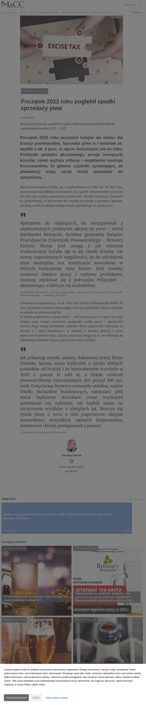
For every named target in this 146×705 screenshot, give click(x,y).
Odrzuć (36, 697)
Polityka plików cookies (56, 697)
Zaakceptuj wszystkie (16, 697)
